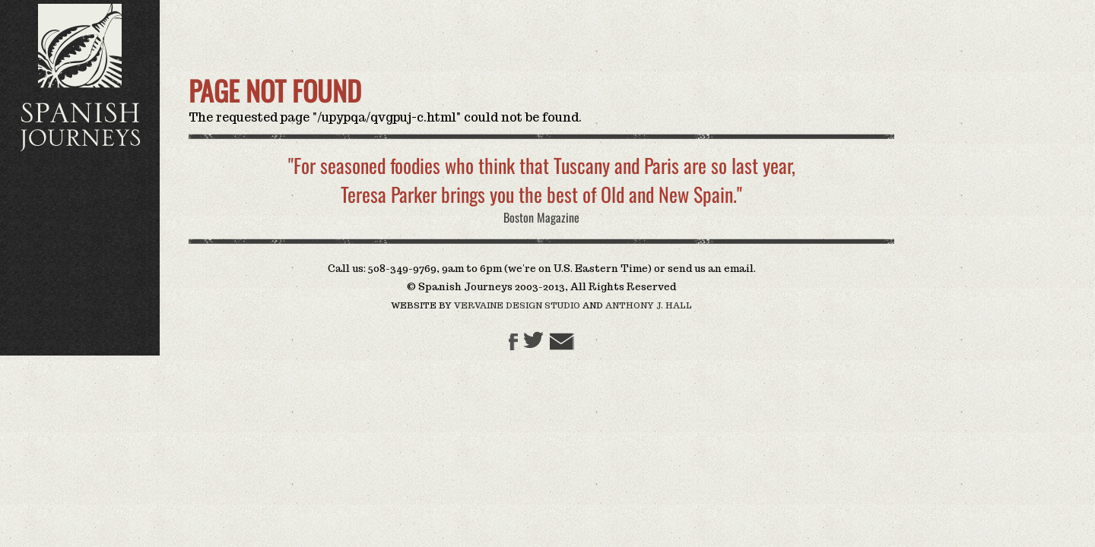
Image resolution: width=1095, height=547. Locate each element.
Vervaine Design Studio (517, 305)
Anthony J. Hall (647, 305)
